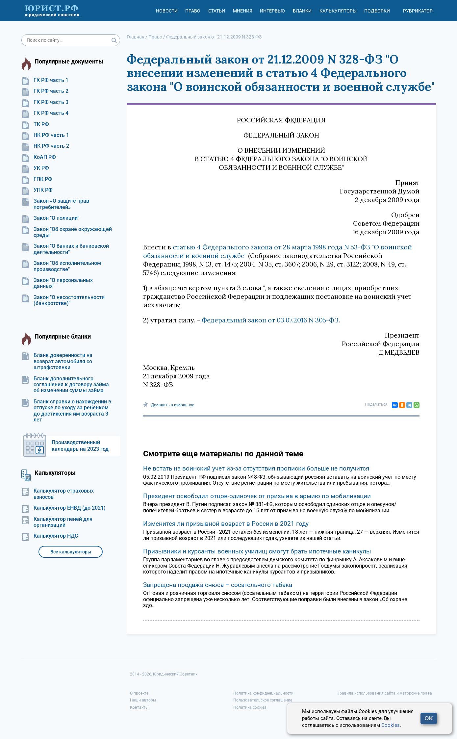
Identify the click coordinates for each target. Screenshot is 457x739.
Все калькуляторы (70, 551)
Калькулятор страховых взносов (57, 494)
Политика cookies (249, 707)
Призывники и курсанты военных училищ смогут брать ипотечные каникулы (257, 551)
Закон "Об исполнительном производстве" (61, 266)
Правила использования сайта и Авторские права (384, 693)
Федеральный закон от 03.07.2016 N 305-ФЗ (270, 320)
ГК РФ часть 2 (44, 91)
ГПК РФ (36, 179)
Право (192, 10)
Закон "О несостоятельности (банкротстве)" (63, 300)
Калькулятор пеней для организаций (56, 522)
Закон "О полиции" (50, 218)
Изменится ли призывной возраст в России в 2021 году (226, 523)
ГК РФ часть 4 (44, 113)
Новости (167, 10)
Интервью (272, 10)
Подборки (377, 10)
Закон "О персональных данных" (57, 283)
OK (428, 718)
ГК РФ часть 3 (44, 102)
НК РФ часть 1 (45, 135)
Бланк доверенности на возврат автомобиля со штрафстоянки (56, 361)
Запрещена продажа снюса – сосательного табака (217, 585)
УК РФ (35, 168)
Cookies (390, 725)
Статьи (216, 10)
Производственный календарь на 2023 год (80, 445)
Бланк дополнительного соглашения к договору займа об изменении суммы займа (65, 385)
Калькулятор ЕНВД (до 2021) (63, 508)
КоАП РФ (38, 157)
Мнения (242, 10)
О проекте (139, 693)
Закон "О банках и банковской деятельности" (65, 249)
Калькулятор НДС (49, 536)
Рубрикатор (418, 10)
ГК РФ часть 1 (44, 80)
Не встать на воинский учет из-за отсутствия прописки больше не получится (256, 468)
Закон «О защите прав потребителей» (55, 204)
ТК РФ (35, 124)
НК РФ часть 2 (45, 146)
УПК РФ (37, 190)
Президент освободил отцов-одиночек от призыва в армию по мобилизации (257, 496)
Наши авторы (143, 700)
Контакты (139, 707)
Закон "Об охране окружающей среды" (66, 232)
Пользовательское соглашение (262, 700)
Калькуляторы (338, 10)
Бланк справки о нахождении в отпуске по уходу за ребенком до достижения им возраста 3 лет (66, 411)
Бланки (302, 10)
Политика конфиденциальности (263, 693)
